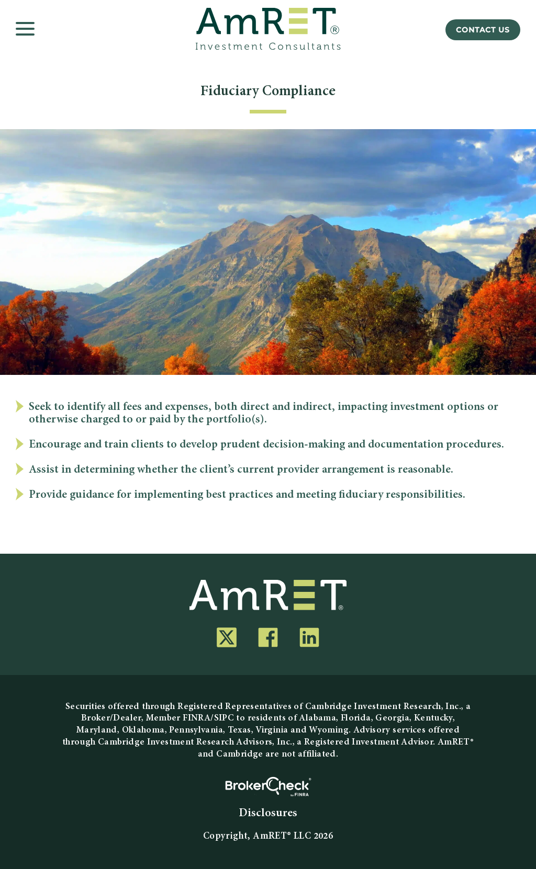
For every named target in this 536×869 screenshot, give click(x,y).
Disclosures (268, 813)
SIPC (224, 718)
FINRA (196, 718)
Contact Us (483, 30)
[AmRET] (268, 29)
